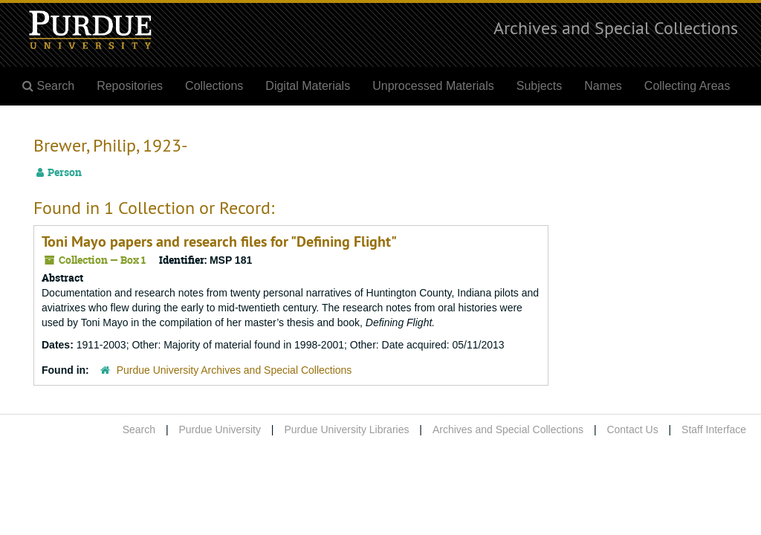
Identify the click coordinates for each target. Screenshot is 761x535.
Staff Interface (713, 429)
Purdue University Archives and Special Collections (234, 370)
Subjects (539, 86)
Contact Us (632, 429)
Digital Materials (307, 86)
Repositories (130, 86)
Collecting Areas (687, 86)
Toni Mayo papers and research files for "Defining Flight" (219, 241)
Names (603, 86)
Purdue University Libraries (346, 429)
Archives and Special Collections (615, 27)
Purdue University (219, 429)
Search (139, 429)
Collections (214, 86)
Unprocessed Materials (433, 86)
